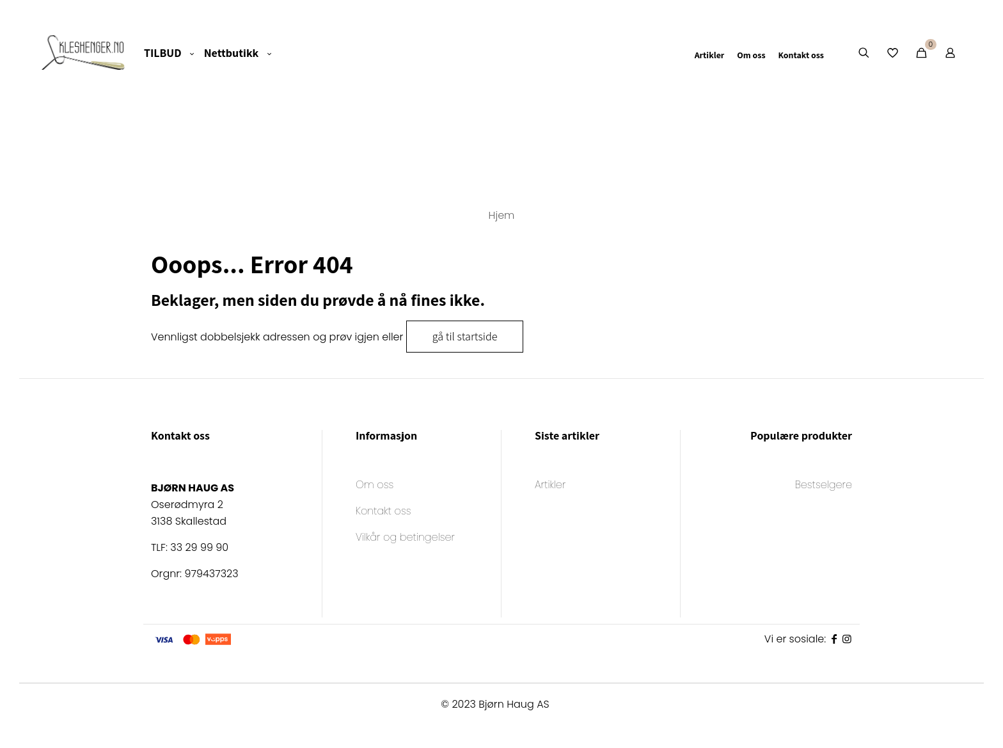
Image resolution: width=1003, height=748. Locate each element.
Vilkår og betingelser (405, 538)
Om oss (374, 486)
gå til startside (465, 336)
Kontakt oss (383, 512)
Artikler (550, 486)
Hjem (502, 215)
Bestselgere (823, 486)
